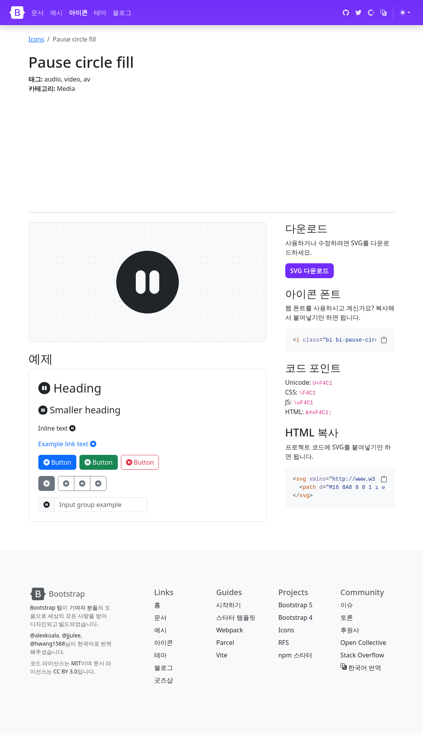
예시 (56, 12)
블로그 (122, 12)
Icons (36, 39)
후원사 (349, 630)
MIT (76, 663)
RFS (283, 642)
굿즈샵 (163, 680)
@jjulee (71, 635)
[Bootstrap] (17, 12)
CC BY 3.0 (65, 671)
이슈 (346, 605)
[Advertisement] (212, 148)
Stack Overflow (362, 655)
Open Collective (363, 642)
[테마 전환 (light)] (405, 12)
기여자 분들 (83, 607)
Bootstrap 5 (295, 605)
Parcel (225, 642)
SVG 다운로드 (309, 270)
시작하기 (228, 605)
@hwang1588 (47, 643)
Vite (221, 655)
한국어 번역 (360, 667)
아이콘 (78, 12)
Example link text (67, 444)
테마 (100, 12)
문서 (37, 12)
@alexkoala (44, 635)
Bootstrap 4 (295, 617)
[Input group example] (101, 504)
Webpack (229, 630)
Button (57, 462)
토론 (346, 617)
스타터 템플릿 (235, 617)
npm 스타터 (295, 655)
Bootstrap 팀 (46, 607)
